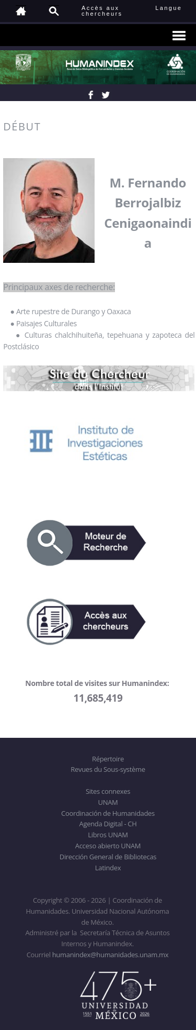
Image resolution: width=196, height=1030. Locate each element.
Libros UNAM (108, 834)
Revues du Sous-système (108, 769)
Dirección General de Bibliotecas (108, 856)
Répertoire (108, 758)
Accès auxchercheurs (102, 11)
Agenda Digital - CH (108, 823)
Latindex (108, 867)
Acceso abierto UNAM (108, 845)
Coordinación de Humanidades (108, 813)
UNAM (108, 802)
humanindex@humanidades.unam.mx (110, 954)
